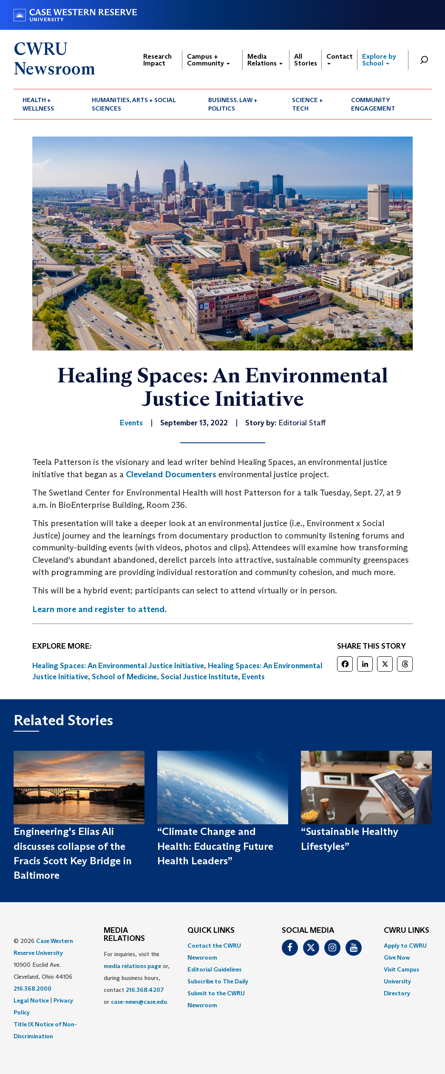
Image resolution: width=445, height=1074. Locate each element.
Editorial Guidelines (214, 969)
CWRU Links (406, 930)
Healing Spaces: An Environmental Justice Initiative (118, 665)
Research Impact (157, 59)
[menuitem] (48, 104)
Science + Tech (307, 104)
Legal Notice (31, 1000)
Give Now (397, 957)
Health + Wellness (38, 104)
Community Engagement (373, 104)
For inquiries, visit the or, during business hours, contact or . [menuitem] (137, 978)
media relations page (132, 966)
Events (253, 676)
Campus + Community (208, 59)
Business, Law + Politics (233, 104)
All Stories (305, 59)
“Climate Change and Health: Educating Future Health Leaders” (215, 846)
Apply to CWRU (405, 945)
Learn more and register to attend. (99, 609)
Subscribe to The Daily (217, 981)
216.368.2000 (32, 988)
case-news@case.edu (139, 1002)
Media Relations (265, 59)
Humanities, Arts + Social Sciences (134, 104)
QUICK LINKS (211, 930)
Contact (339, 58)
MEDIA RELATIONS (124, 934)
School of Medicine (124, 676)
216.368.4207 (145, 990)
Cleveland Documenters (171, 474)
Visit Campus (401, 969)
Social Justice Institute (199, 676)
